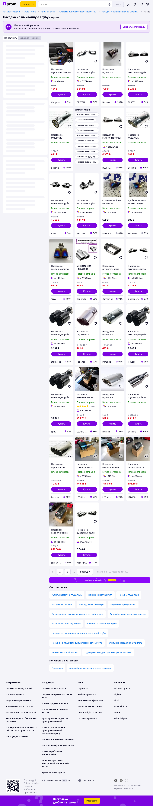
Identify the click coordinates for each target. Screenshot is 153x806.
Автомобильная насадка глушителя (128, 614)
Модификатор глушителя (123, 604)
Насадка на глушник (62, 604)
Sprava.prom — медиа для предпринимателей (55, 720)
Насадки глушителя (129, 594)
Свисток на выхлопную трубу (102, 623)
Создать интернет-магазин (55, 694)
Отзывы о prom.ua (87, 718)
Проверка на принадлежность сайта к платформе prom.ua (21, 729)
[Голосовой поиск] (109, 4)
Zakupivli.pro (120, 718)
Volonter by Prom (122, 688)
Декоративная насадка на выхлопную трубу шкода (77, 614)
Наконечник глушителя (100, 594)
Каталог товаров (11, 11)
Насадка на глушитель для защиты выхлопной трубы (79, 633)
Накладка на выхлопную (91, 604)
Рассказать (92, 800)
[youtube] (116, 780)
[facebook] (121, 780)
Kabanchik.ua (120, 706)
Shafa (116, 700)
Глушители (57, 668)
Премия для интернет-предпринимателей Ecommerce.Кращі (53, 730)
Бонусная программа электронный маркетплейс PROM (55, 763)
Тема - (54, 780)
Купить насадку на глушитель (67, 594)
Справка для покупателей (19, 688)
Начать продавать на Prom (55, 703)
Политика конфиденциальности (58, 745)
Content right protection (90, 712)
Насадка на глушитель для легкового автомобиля (77, 642)
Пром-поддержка (15, 694)
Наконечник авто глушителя (66, 623)
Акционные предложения (19, 700)
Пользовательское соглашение (58, 739)
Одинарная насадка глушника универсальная (108, 652)
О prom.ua (83, 688)
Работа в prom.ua (87, 694)
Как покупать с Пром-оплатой (21, 712)
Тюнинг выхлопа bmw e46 (65, 652)
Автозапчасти (48, 11)
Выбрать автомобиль (134, 26)
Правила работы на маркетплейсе (52, 753)
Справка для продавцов (54, 688)
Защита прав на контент (90, 706)
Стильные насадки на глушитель (125, 642)
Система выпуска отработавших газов (78, 11)
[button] (61, 94)
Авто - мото (30, 11)
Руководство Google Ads (54, 772)
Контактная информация (90, 700)
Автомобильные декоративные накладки (90, 668)
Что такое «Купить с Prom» (19, 706)
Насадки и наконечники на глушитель (120, 11)
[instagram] (126, 780)
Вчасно (117, 712)
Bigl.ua (117, 694)
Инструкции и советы (17, 736)
